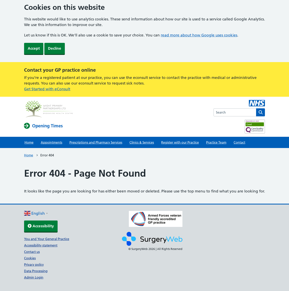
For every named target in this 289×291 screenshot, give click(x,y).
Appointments (51, 142)
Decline (54, 48)
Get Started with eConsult (47, 89)
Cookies (30, 258)
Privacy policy (34, 265)
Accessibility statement (40, 245)
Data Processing (36, 271)
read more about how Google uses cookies (199, 35)
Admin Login (33, 277)
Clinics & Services (141, 142)
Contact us (32, 252)
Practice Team (216, 142)
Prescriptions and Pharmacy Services (95, 142)
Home (29, 142)
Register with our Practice (180, 142)
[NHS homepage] (49, 109)
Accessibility (41, 226)
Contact (239, 142)
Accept (34, 48)
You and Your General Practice (46, 239)
